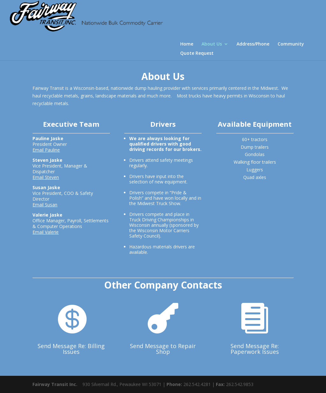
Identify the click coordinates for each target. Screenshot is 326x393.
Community (291, 45)
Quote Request (197, 54)
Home (186, 45)
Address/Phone (253, 45)
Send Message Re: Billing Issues (71, 348)
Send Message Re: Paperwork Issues (254, 348)
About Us (212, 45)
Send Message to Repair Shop (163, 348)
